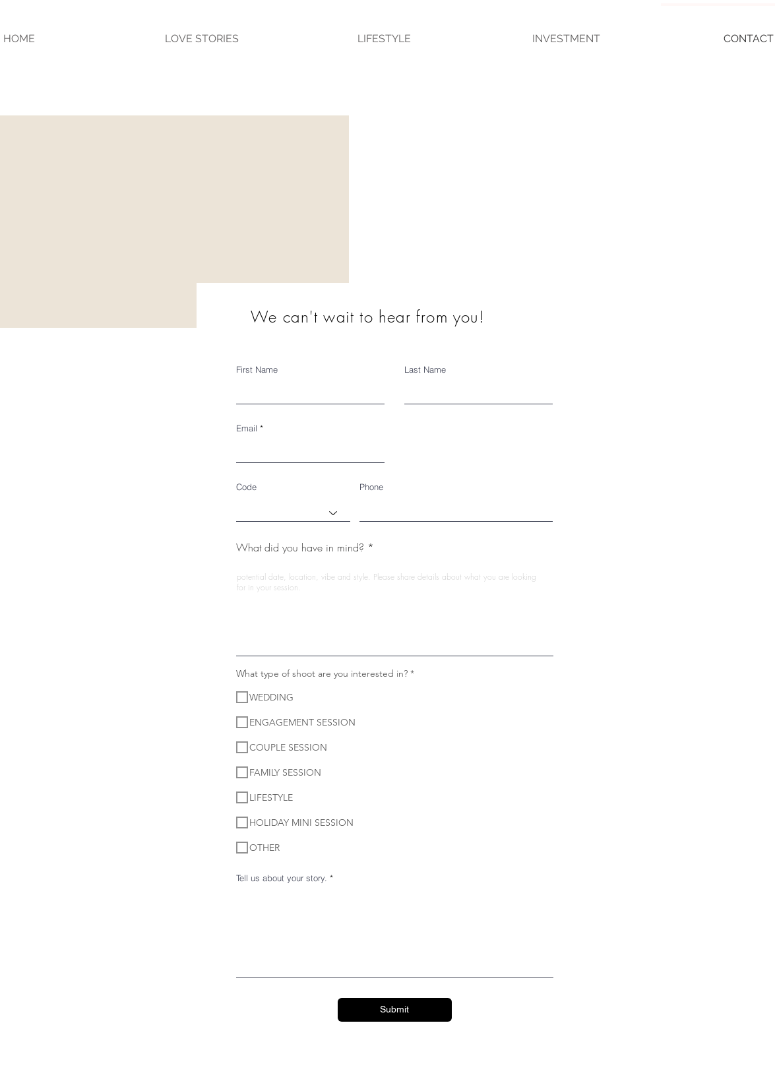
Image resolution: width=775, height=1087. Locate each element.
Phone (371, 487)
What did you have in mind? (300, 547)
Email (246, 428)
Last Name (425, 369)
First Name (257, 369)
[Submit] (395, 1010)
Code (246, 487)
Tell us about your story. (281, 878)
